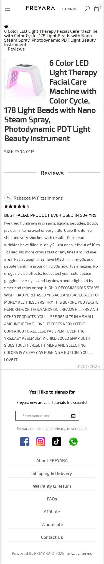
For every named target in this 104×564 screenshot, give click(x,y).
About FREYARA (52, 460)
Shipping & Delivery (52, 473)
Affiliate (52, 511)
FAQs (52, 498)
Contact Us (52, 537)
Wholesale (52, 524)
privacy (73, 553)
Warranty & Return (52, 486)
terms (87, 553)
